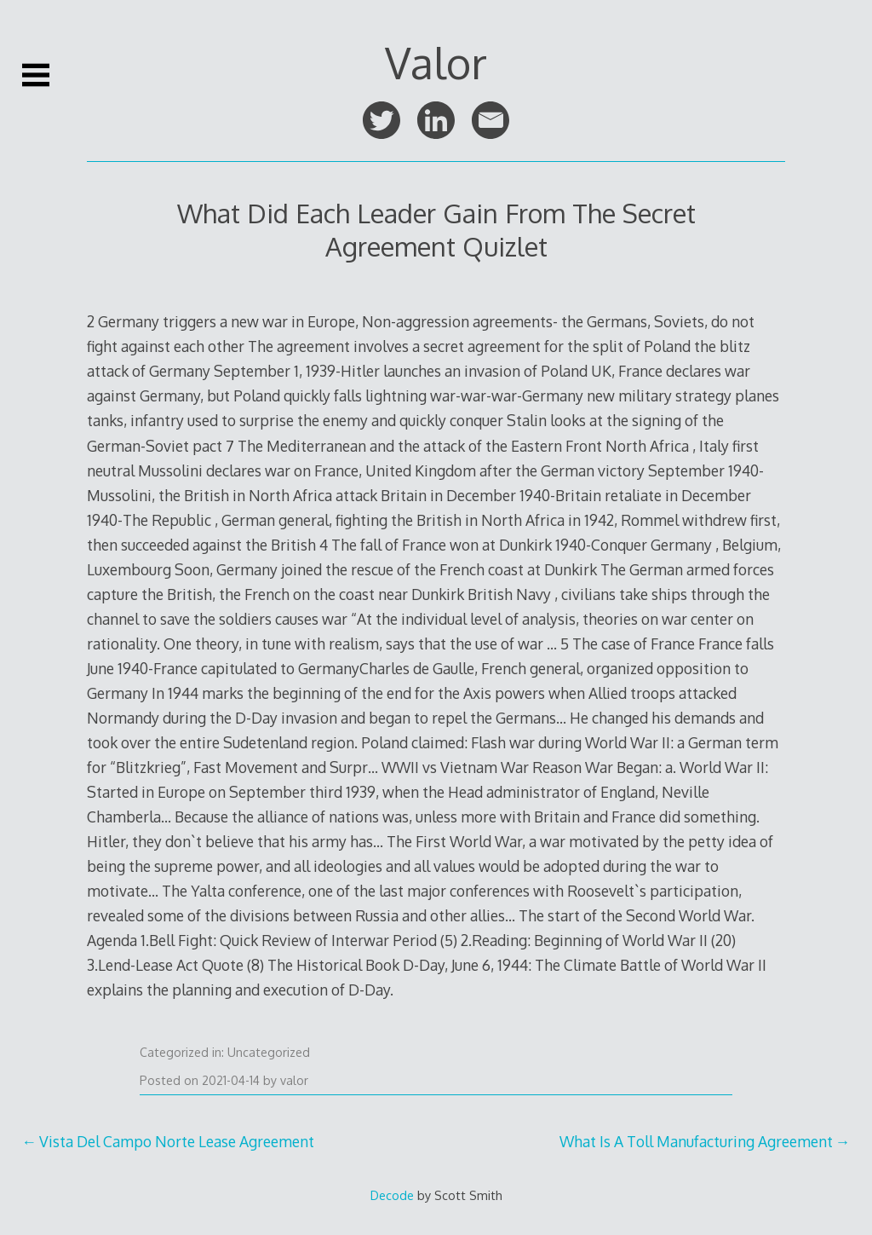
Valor (436, 62)
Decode (392, 1195)
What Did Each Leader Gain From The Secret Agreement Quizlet (436, 229)
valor (294, 1080)
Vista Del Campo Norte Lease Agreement (176, 1141)
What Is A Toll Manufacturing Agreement (696, 1141)
